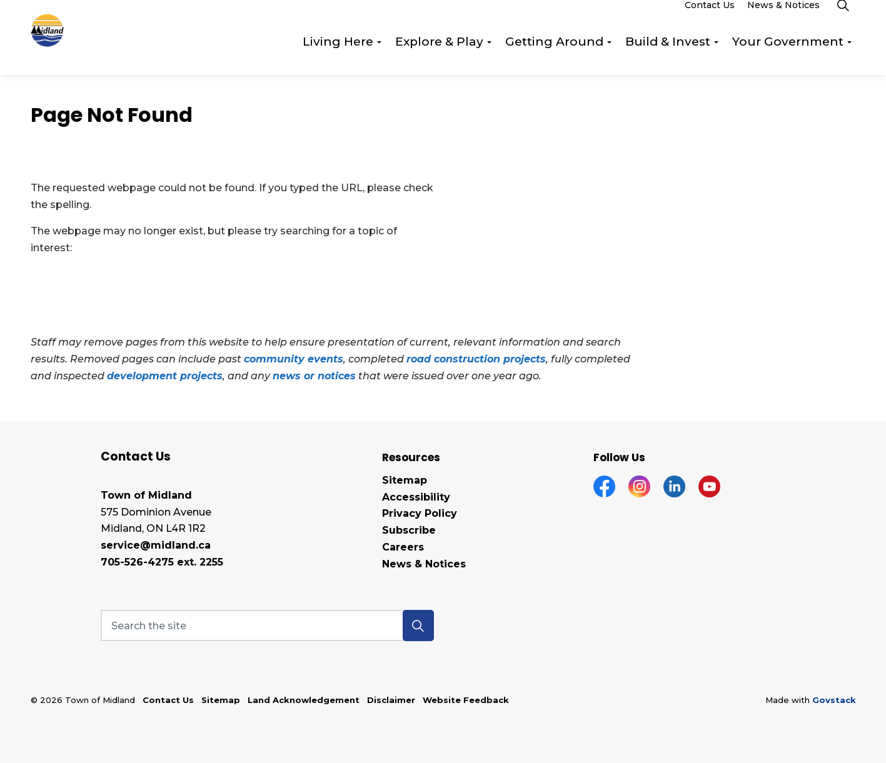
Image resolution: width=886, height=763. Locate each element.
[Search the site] (267, 625)
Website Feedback (466, 700)
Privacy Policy (419, 513)
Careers (403, 547)
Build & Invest (667, 56)
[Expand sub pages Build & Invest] (716, 56)
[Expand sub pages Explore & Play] (489, 56)
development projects (165, 376)
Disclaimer (391, 700)
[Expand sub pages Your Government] (849, 56)
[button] (418, 625)
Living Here (338, 56)
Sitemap (404, 480)
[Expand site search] (843, 18)
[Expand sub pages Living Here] (379, 56)
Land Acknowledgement (304, 700)
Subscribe (409, 530)
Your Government (787, 56)
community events (293, 359)
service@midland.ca (156, 545)
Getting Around (554, 56)
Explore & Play (439, 56)
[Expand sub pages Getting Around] (609, 56)
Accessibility (416, 497)
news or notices (314, 376)
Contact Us (710, 18)
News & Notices (783, 18)
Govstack (834, 700)
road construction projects (476, 359)
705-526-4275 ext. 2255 (162, 562)
